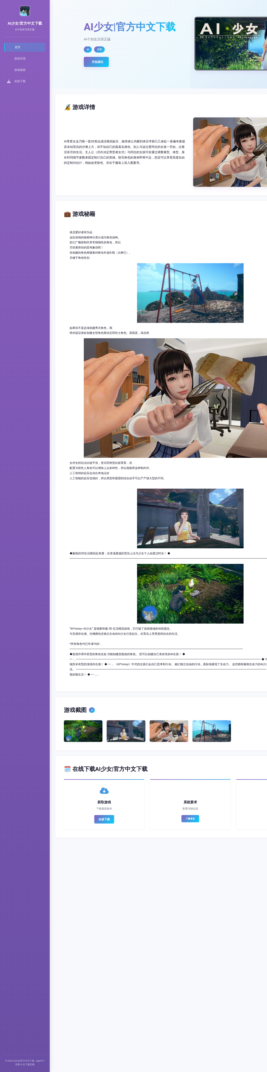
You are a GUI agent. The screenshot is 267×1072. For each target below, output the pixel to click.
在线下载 (104, 819)
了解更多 (190, 818)
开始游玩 (97, 62)
